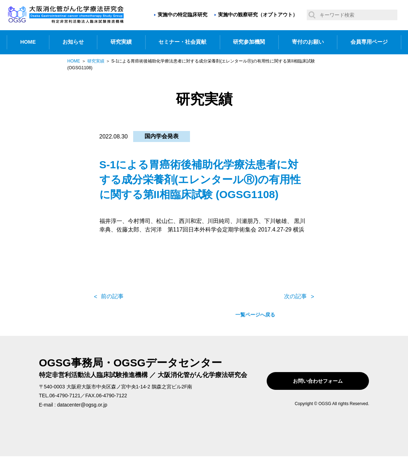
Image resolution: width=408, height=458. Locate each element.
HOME (28, 42)
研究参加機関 (249, 42)
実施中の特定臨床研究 (182, 14)
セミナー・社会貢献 (182, 42)
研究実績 (121, 42)
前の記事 (112, 296)
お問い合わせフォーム (324, 381)
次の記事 (295, 296)
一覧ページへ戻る (204, 296)
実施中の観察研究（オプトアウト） (258, 14)
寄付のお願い (308, 42)
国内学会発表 (162, 136)
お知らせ (73, 42)
